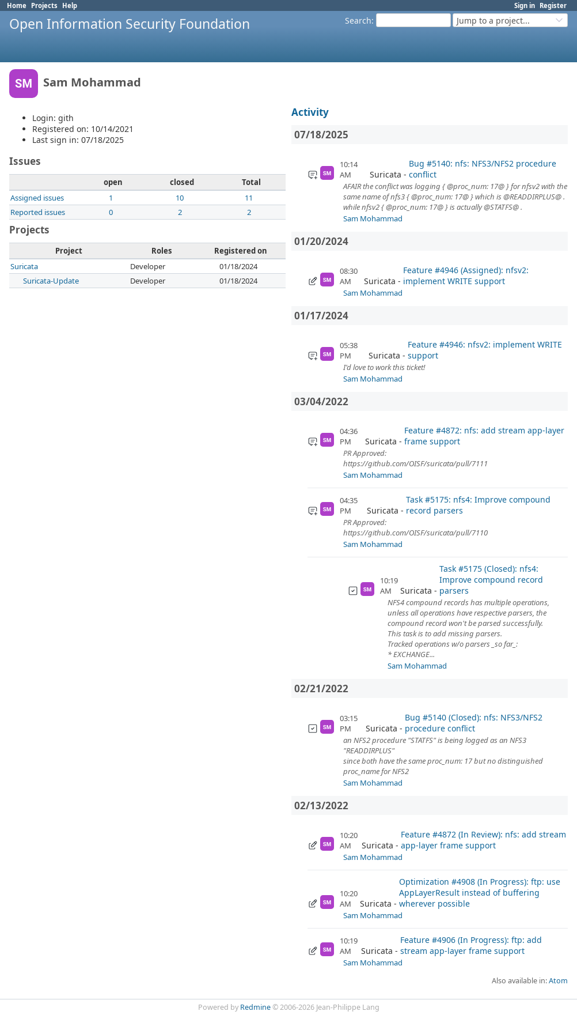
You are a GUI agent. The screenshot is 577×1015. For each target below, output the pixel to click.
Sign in (524, 5)
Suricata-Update (51, 281)
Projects (44, 5)
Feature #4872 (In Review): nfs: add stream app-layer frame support (483, 840)
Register (553, 5)
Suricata (24, 266)
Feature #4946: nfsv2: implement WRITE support (485, 350)
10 (180, 198)
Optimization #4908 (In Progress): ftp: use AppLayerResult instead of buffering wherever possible (479, 892)
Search (358, 20)
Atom (558, 981)
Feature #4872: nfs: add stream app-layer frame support (484, 436)
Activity (310, 112)
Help (69, 5)
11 (249, 198)
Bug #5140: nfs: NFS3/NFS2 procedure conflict (482, 169)
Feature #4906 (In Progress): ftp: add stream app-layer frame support (471, 945)
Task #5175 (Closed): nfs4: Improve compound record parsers (491, 579)
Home (16, 5)
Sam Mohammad (373, 218)
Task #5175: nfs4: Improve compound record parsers (478, 505)
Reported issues (37, 212)
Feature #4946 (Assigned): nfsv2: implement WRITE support (466, 275)
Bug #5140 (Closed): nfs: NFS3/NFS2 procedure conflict (473, 723)
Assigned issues (37, 198)
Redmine (255, 1007)
